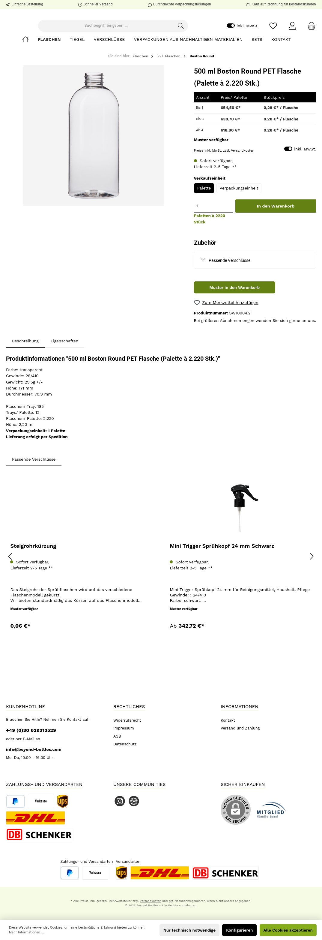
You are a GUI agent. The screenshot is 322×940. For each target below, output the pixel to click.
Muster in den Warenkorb (234, 320)
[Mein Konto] (292, 42)
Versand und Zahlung (240, 728)
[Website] (133, 801)
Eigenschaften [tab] (65, 373)
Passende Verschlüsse (229, 293)
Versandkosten (150, 900)
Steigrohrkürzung (33, 578)
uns (311, 353)
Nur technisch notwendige (189, 930)
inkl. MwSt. (242, 42)
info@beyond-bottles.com (33, 749)
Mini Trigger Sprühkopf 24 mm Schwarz (222, 578)
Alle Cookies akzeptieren (288, 930)
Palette (204, 220)
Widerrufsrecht (127, 720)
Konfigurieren (239, 930)
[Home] (30, 72)
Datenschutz (125, 744)
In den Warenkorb (275, 238)
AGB (117, 736)
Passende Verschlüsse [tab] (33, 492)
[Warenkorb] (309, 42)
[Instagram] (119, 801)
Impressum (123, 728)
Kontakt (228, 720)
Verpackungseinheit (239, 220)
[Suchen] (201, 42)
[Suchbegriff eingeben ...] (128, 42)
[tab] (25, 374)
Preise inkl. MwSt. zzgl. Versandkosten (224, 183)
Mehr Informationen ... (26, 932)
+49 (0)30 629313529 (31, 730)
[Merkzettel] (273, 42)
